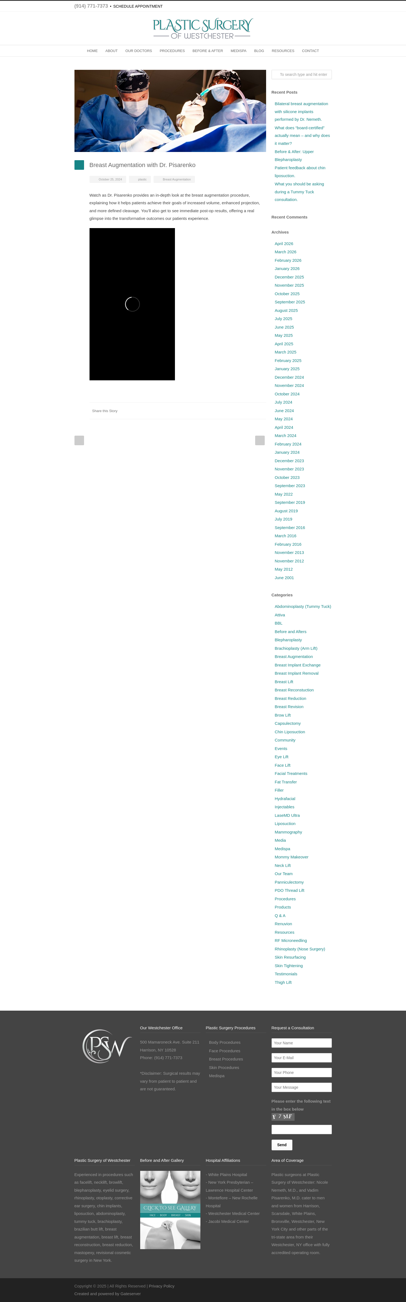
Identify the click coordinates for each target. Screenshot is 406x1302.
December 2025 (289, 277)
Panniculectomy (289, 882)
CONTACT (310, 51)
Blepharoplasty (288, 639)
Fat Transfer (286, 782)
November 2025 (289, 285)
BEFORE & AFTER (207, 51)
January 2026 (287, 268)
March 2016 (285, 535)
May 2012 (284, 569)
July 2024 (283, 402)
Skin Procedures (224, 1067)
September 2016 (290, 527)
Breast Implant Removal (297, 673)
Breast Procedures (226, 1059)
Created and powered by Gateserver (107, 1293)
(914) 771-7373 (91, 6)
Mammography (288, 832)
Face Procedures (224, 1050)
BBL (279, 623)
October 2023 (287, 477)
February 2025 (288, 360)
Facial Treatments (291, 773)
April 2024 (284, 427)
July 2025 (283, 318)
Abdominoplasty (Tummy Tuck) (303, 606)
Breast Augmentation (177, 179)
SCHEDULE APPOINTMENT (138, 6)
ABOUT (111, 51)
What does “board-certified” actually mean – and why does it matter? (302, 135)
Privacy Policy (161, 1286)
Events (281, 748)
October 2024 (287, 394)
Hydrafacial (285, 798)
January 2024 (287, 452)
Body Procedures (225, 1042)
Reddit (216, 410)
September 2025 (290, 302)
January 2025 (287, 368)
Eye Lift (282, 756)
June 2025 (284, 327)
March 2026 (285, 251)
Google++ (249, 410)
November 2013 (289, 552)
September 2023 (290, 485)
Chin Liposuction (290, 731)
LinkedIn (205, 410)
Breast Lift (284, 681)
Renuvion (283, 923)
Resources (285, 932)
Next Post (260, 440)
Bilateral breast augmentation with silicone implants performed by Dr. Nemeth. (301, 111)
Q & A (280, 915)
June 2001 (284, 577)
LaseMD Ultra (287, 815)
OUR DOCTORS (138, 51)
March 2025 (285, 352)
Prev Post (79, 440)
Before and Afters (291, 631)
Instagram (315, 1285)
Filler (279, 790)
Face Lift (283, 765)
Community (285, 740)
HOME (92, 51)
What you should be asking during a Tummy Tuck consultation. (299, 192)
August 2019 (286, 510)
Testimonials (286, 974)
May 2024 (284, 418)
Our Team (284, 873)
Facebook (183, 410)
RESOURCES (283, 51)
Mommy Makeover (292, 857)
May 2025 (284, 335)
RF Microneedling (291, 940)
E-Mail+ (260, 410)
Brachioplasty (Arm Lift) (296, 648)
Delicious (238, 410)
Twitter (194, 410)
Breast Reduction (290, 698)
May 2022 (284, 494)
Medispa (282, 848)
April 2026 (284, 243)
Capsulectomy (288, 723)
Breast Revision (289, 706)
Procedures (285, 898)
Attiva (280, 615)
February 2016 (288, 544)
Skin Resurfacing (290, 957)
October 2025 (287, 293)
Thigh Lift (283, 982)
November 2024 (289, 385)
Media (280, 840)
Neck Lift (283, 865)
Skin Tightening (289, 965)
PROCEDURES (172, 51)
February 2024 (288, 444)
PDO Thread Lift (289, 890)
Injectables (285, 806)
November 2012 (289, 561)
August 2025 (286, 310)
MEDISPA (239, 51)
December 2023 (289, 460)
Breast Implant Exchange (298, 665)
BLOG (259, 51)
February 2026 (288, 260)
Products (283, 907)
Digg (227, 410)
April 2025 (284, 343)
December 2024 (289, 377)
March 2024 (285, 435)
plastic (142, 179)
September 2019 (290, 502)
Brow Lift (283, 715)
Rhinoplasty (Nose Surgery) (300, 949)
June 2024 (284, 410)
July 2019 (283, 519)
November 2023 (289, 469)
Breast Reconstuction (294, 690)
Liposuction (285, 823)
